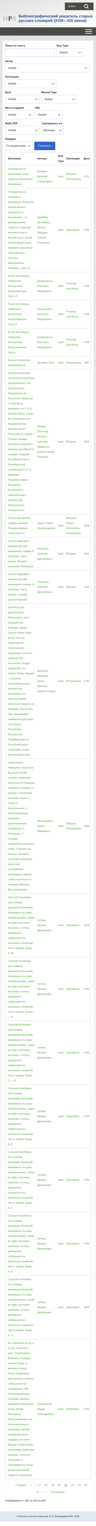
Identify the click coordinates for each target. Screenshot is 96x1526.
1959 (86, 525)
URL (37, 108)
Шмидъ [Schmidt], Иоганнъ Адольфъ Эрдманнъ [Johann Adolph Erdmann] (46, 441)
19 (53, 1484)
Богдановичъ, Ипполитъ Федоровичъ (45, 286)
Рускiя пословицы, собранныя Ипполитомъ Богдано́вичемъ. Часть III (19, 286)
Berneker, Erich (46, 362)
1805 (86, 1307)
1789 (86, 1116)
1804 (86, 925)
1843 (86, 553)
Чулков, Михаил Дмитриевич (44, 925)
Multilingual (72, 1409)
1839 (86, 441)
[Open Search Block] (86, 6)
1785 (86, 286)
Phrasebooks (73, 179)
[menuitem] (72, 6)
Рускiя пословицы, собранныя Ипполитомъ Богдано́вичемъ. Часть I (19, 342)
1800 (86, 826)
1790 (86, 989)
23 (80, 1484)
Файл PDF (11, 123)
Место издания (14, 108)
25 (38, 1491)
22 (73, 1484)
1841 (86, 587)
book (61, 176)
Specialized (72, 230)
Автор (9, 61)
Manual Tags (49, 92)
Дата (8, 92)
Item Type (62, 45)
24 (86, 1484)
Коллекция (12, 76)
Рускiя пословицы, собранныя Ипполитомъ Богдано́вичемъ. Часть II (19, 314)
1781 (86, 230)
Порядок (10, 139)
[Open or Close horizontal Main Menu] (48, 31)
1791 (86, 176)
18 (47, 1484)
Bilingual (71, 174)
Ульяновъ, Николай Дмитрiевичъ (44, 553)
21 (66, 1484)
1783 (86, 681)
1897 (86, 362)
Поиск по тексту (15, 45)
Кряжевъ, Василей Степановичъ (45, 176)
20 (60, 1484)
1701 (86, 1409)
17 (40, 1484)
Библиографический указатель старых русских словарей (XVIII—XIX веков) (56, 18)
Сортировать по (52, 123)
